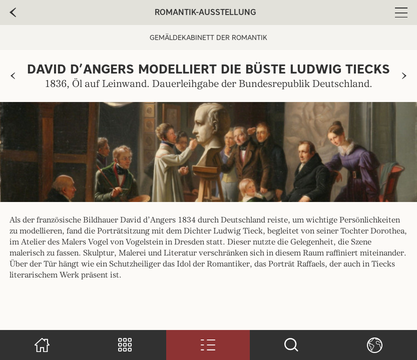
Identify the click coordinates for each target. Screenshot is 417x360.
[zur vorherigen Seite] (13, 76)
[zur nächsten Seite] (404, 76)
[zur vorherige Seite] (13, 12)
